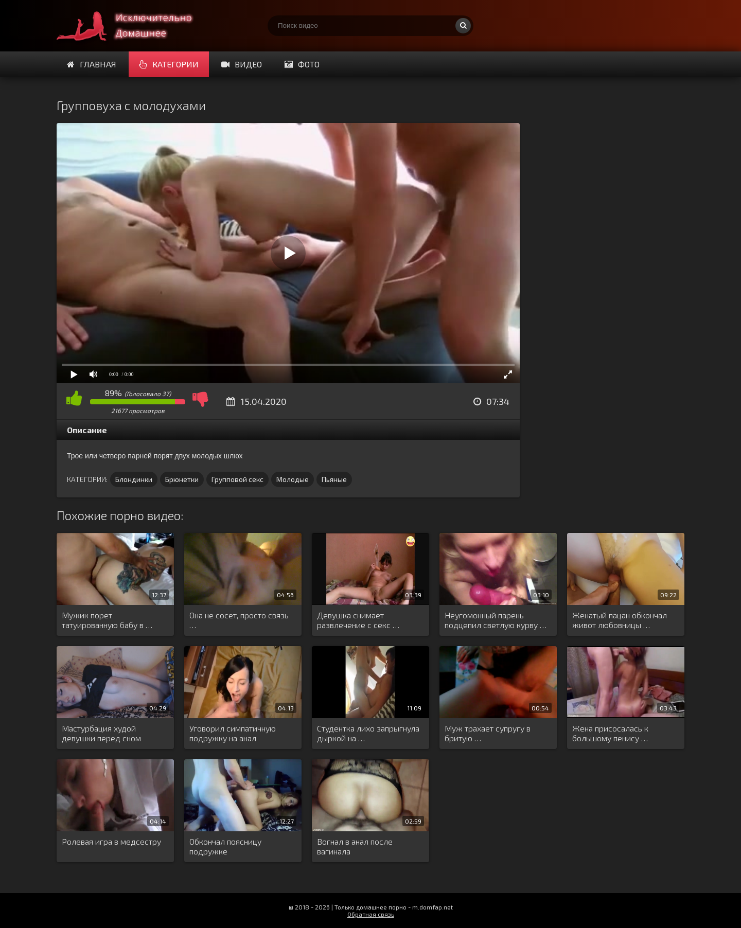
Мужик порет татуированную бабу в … (107, 620)
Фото (302, 64)
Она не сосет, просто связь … (239, 620)
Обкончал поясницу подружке (225, 846)
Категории (169, 64)
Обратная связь (370, 914)
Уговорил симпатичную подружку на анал (232, 733)
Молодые (292, 479)
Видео (241, 64)
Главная (91, 64)
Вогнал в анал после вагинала (355, 846)
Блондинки (133, 479)
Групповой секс (237, 479)
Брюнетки (182, 479)
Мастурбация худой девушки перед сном (101, 733)
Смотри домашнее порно (134, 25)
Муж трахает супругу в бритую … (488, 733)
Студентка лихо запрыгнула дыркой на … (368, 733)
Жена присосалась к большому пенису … (610, 733)
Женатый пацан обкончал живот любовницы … (619, 620)
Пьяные (334, 479)
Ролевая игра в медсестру (111, 841)
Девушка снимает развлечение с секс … (358, 620)
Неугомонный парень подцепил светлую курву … (495, 620)
